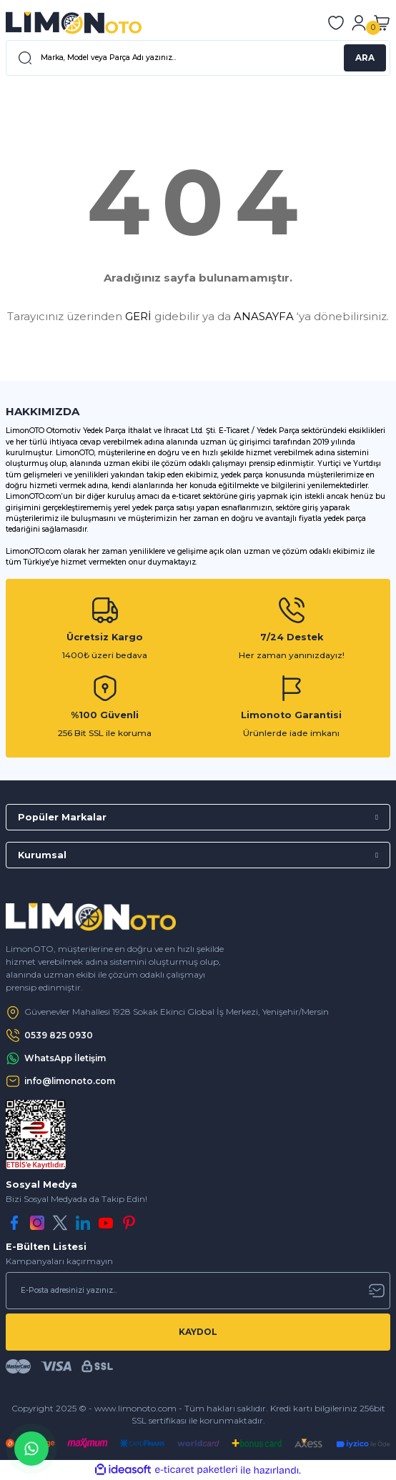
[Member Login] (358, 22)
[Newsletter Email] (198, 1290)
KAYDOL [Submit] (198, 1331)
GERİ (138, 316)
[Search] (198, 58)
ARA (365, 57)
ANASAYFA (264, 316)
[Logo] (74, 22)
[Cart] (381, 22)
